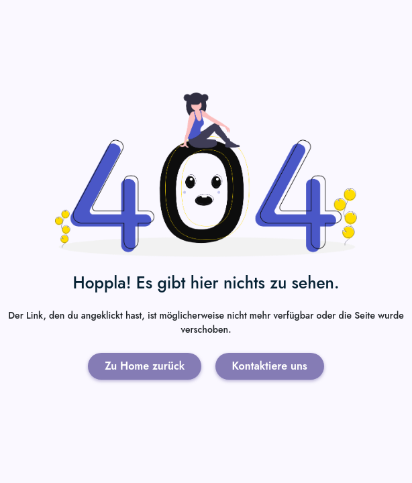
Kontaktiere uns (269, 366)
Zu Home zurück (145, 366)
